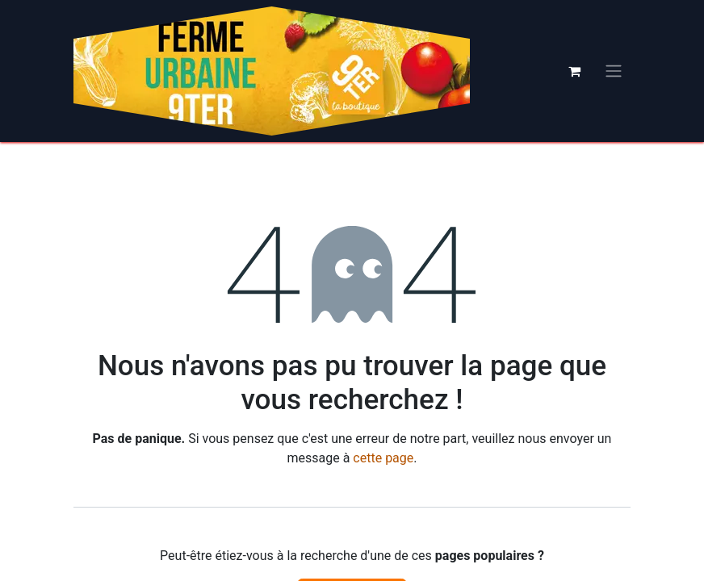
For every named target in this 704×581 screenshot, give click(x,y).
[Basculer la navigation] (614, 71)
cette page (383, 458)
